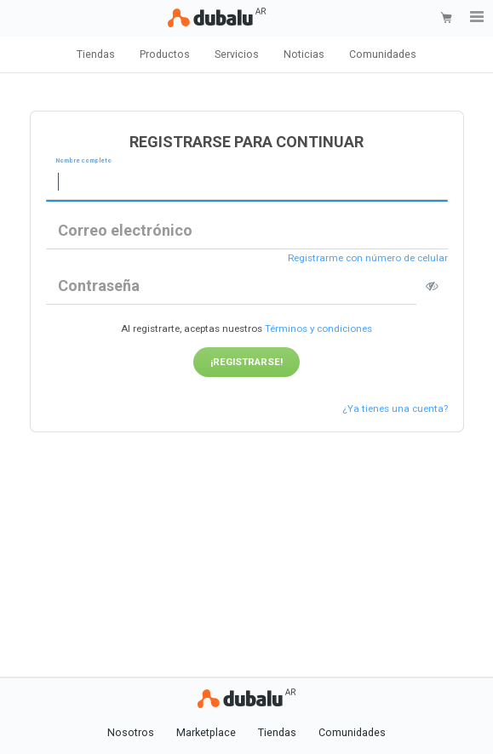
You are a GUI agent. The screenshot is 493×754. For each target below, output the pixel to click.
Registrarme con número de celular (368, 259)
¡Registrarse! (246, 362)
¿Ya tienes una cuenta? (395, 408)
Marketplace (206, 732)
